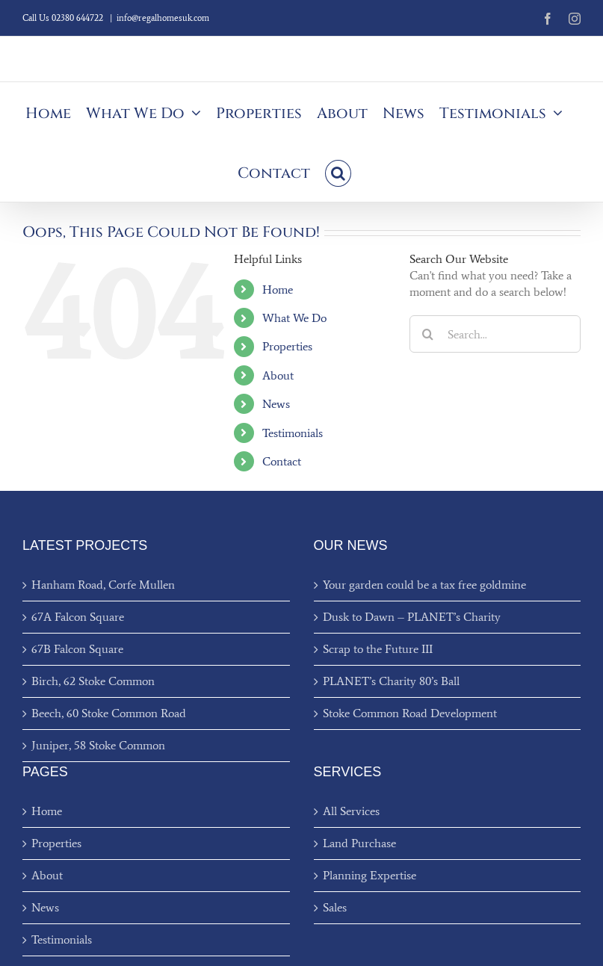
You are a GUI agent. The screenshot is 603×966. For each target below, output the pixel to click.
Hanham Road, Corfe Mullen (103, 585)
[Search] (428, 334)
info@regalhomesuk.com (163, 18)
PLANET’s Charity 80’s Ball (391, 681)
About (278, 375)
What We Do (294, 318)
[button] (338, 172)
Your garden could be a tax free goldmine (424, 585)
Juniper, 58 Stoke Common (98, 745)
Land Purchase (359, 843)
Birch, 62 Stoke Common (93, 681)
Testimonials (292, 433)
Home (277, 289)
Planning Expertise (369, 875)
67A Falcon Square (77, 617)
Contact (281, 461)
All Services (351, 811)
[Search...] (495, 334)
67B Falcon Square (77, 649)
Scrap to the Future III (378, 649)
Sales (335, 907)
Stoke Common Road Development (410, 713)
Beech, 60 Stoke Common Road (108, 713)
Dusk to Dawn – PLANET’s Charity (412, 617)
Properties (287, 346)
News (276, 404)
